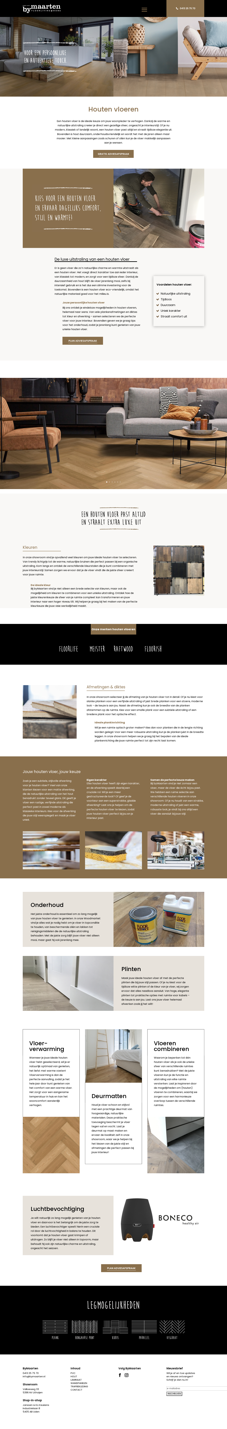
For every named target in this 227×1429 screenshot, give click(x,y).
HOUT (74, 1376)
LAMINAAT (76, 1379)
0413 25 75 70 (187, 8)
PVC (73, 1373)
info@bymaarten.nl (34, 1376)
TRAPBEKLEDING (79, 1386)
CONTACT (76, 1389)
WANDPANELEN (79, 1383)
